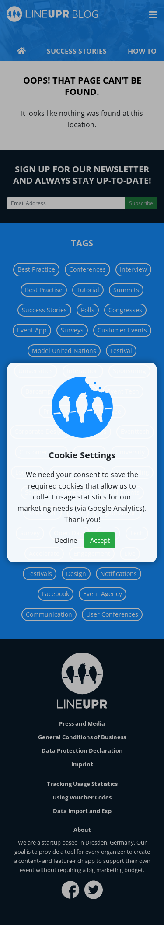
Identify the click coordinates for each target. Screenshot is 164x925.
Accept (100, 540)
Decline (66, 540)
